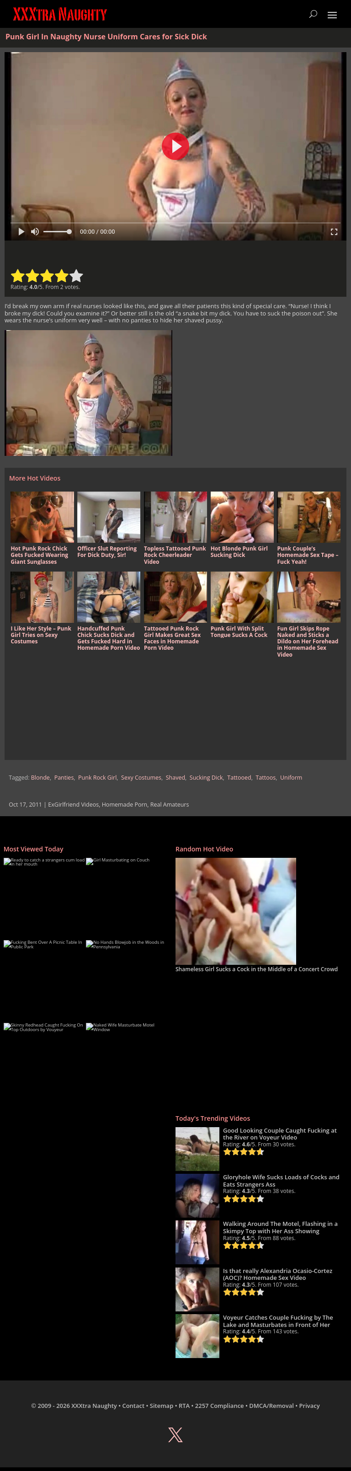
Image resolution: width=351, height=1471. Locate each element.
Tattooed (239, 777)
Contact (133, 1405)
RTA (184, 1405)
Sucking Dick (206, 777)
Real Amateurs (169, 804)
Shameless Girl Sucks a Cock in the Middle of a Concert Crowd (257, 969)
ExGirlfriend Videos (73, 804)
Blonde (40, 777)
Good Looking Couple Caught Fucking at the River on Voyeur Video (280, 1134)
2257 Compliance (219, 1405)
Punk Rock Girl (97, 777)
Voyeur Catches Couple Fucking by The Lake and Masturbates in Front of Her (278, 1321)
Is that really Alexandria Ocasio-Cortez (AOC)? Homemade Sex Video (277, 1274)
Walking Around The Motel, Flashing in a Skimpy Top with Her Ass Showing (280, 1227)
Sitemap (161, 1405)
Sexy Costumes (141, 777)
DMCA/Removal (271, 1405)
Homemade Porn (125, 804)
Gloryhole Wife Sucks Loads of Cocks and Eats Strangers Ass (281, 1180)
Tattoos (265, 777)
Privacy (309, 1405)
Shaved (175, 777)
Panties (64, 777)
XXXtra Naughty (94, 1405)
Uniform (291, 777)
